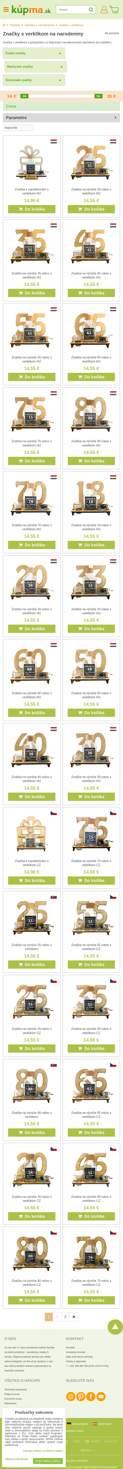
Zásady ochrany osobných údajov (43, 1450)
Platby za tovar (12, 1380)
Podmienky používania (91, 1463)
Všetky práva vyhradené (75, 1447)
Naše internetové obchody (79, 1343)
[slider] (24, 82)
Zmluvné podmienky (66, 1457)
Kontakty (70, 1334)
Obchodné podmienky (15, 1376)
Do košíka (32, 195)
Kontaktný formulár (75, 1338)
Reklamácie (10, 1390)
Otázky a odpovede (76, 1348)
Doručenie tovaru (13, 1385)
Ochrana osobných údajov (17, 1394)
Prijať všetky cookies (48, 1461)
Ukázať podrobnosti (16, 1459)
